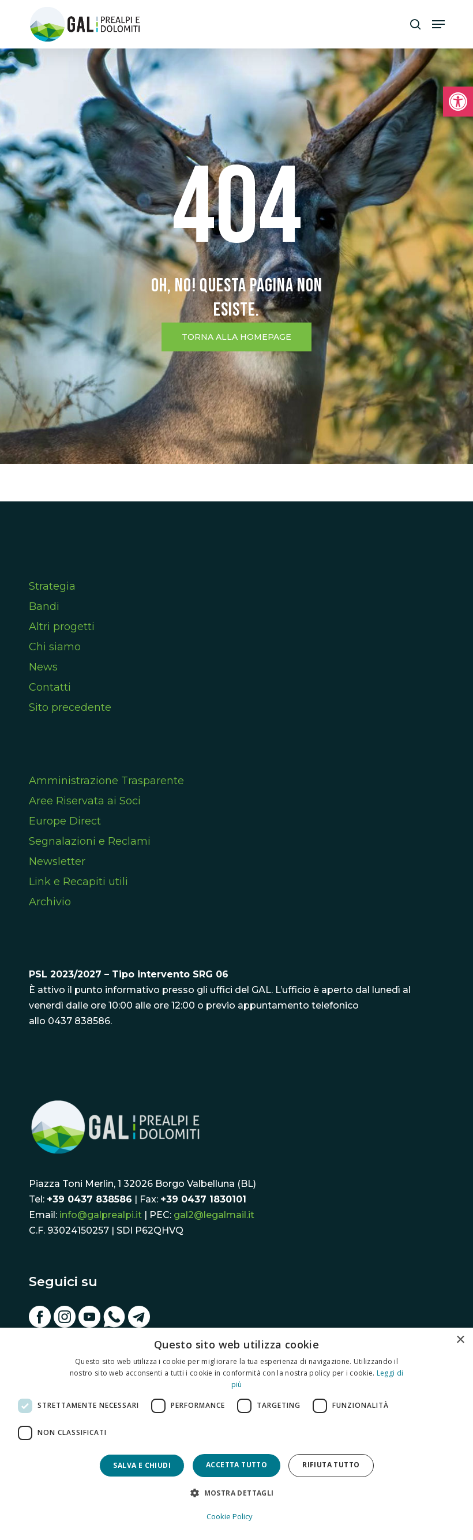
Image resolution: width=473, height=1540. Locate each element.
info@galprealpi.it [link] (100, 1214)
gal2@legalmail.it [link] (214, 1214)
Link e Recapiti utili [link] (78, 881)
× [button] (460, 1340)
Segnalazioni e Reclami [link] (90, 841)
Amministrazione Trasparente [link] (106, 780)
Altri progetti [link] (62, 626)
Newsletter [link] (57, 861)
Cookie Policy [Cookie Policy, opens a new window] (230, 1516)
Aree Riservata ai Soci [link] (85, 801)
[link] (458, 102)
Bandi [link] (44, 606)
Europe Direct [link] (65, 821)
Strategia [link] (52, 586)
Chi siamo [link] (55, 646)
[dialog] (236, 1434)
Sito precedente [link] (70, 707)
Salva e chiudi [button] (142, 1465)
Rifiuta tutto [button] (330, 1465)
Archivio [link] (50, 901)
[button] (236, 1493)
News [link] (43, 667)
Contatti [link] (50, 687)
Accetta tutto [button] (236, 1465)
